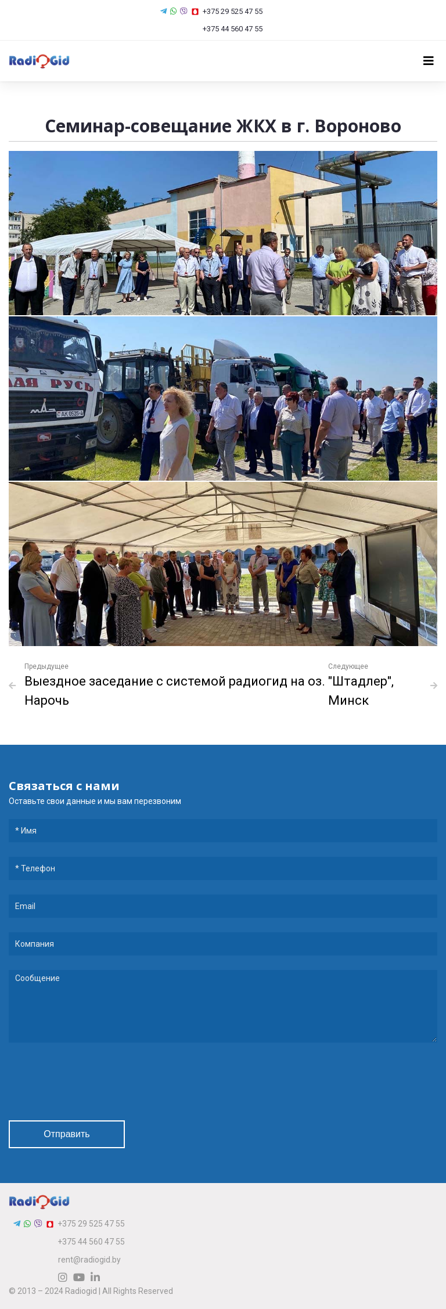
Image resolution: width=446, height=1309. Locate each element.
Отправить (66, 1134)
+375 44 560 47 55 (227, 28)
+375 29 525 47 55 (226, 11)
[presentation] (97, 1083)
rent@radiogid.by (89, 1259)
